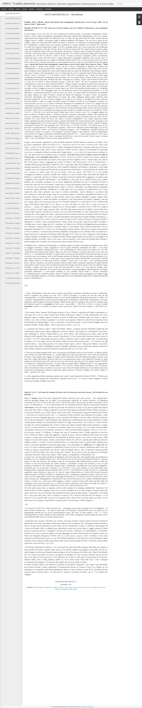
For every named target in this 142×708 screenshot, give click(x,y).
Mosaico (25, 9)
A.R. (75, 582)
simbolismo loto (67, 589)
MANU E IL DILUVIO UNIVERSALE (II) (17, 118)
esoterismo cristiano (51, 587)
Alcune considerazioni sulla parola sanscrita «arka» (20, 133)
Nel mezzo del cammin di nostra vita (78, 587)
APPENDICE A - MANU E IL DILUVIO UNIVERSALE (20, 113)
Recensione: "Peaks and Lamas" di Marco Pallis (19, 213)
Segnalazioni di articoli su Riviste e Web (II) (18, 168)
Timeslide (48, 9)
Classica (4, 9)
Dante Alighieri (38, 587)
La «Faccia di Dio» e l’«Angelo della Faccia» (18, 88)
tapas (75, 589)
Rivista (18, 9)
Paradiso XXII (96, 587)
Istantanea (39, 9)
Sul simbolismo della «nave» (13, 203)
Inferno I (62, 587)
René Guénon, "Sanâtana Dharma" (15, 223)
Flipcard (11, 9)
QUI (82, 49)
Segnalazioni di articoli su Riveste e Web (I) (18, 183)
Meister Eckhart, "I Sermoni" (13, 198)
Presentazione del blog (12, 98)
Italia (69, 584)
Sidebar (31, 9)
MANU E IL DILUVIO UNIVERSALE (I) (16, 123)
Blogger (78, 706)
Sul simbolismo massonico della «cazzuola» (18, 178)
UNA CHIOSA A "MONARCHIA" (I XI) (16, 93)
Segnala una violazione (87, 706)
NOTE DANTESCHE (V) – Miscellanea (16, 13)
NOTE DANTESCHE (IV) (12, 18)
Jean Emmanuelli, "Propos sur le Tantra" (17, 163)
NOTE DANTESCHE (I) (12, 53)
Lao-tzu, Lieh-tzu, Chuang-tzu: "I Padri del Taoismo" (20, 148)
